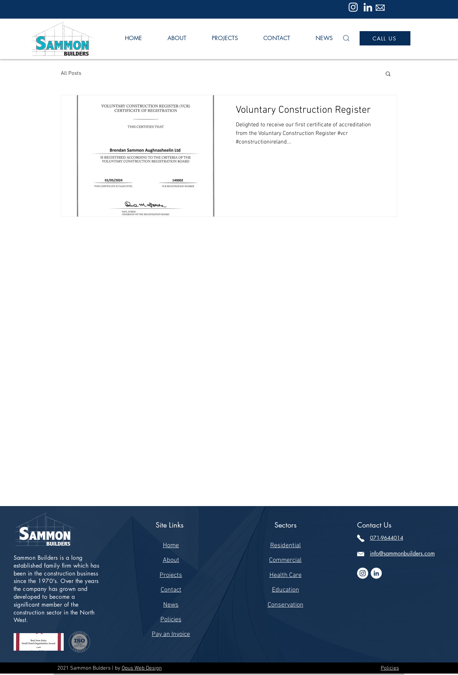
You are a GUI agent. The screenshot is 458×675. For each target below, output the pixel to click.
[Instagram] (353, 7)
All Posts (71, 73)
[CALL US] (385, 38)
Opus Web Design (142, 668)
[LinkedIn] (368, 7)
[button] (346, 38)
